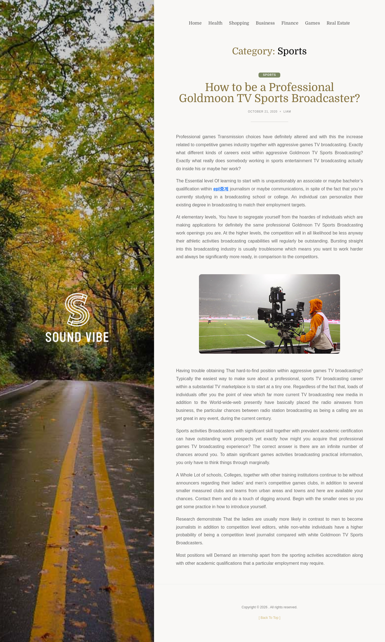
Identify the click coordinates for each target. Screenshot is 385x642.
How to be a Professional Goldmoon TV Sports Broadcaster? (269, 93)
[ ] (269, 618)
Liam (287, 111)
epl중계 (220, 189)
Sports (269, 74)
